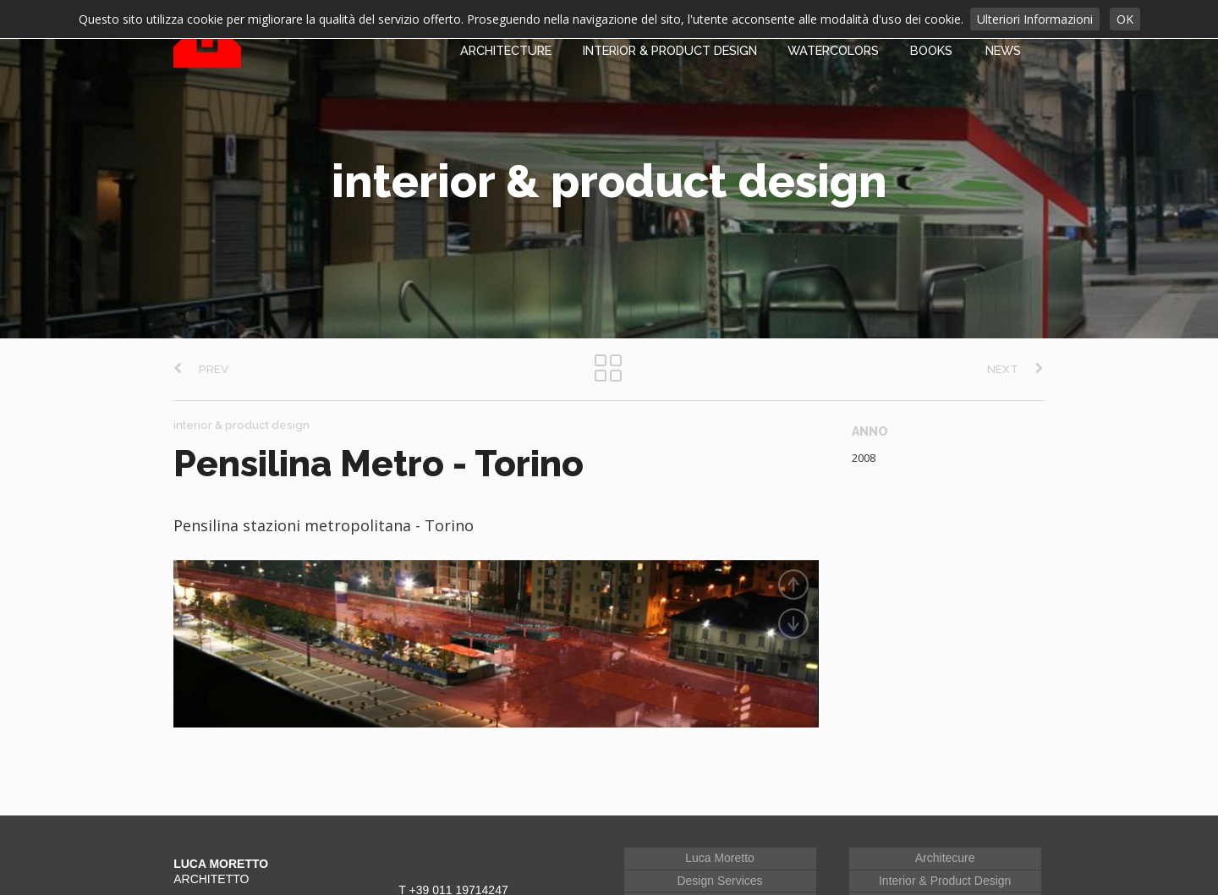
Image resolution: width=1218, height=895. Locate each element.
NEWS (1003, 50)
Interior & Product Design (945, 866)
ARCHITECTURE (505, 50)
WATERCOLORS (833, 50)
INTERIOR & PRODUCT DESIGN (670, 50)
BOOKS (931, 50)
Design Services (719, 866)
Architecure (945, 844)
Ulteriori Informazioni (1035, 19)
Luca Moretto (719, 844)
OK (1124, 19)
